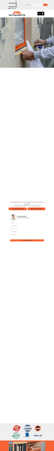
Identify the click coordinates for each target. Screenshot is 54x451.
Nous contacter (36, 209)
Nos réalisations (18, 209)
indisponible (13, 2)
